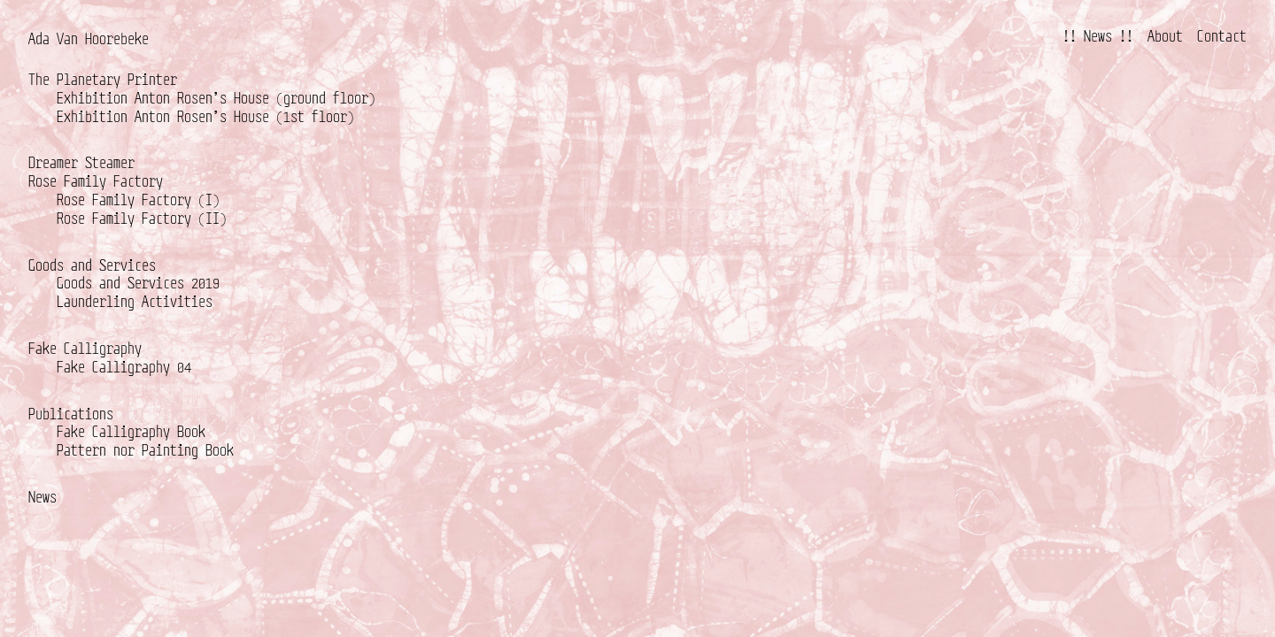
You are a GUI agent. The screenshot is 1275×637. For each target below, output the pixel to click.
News (42, 496)
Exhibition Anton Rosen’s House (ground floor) (216, 97)
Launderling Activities (134, 301)
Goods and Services (92, 265)
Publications (70, 413)
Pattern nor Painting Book (145, 449)
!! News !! (1097, 35)
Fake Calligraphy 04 (124, 366)
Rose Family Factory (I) (138, 199)
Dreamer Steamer (81, 162)
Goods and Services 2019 (138, 282)
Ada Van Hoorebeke (88, 38)
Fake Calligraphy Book (131, 431)
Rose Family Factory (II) (142, 218)
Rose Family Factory (95, 181)
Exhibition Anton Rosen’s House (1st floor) (205, 116)
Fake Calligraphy (85, 348)
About (1165, 35)
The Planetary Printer (102, 79)
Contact (1222, 35)
